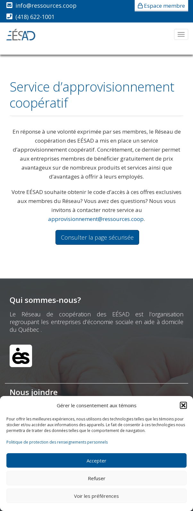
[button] (183, 405)
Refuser (96, 478)
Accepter (96, 460)
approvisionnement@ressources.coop (96, 219)
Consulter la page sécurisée (97, 237)
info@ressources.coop (46, 5)
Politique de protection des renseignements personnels (57, 442)
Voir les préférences (96, 496)
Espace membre (164, 5)
